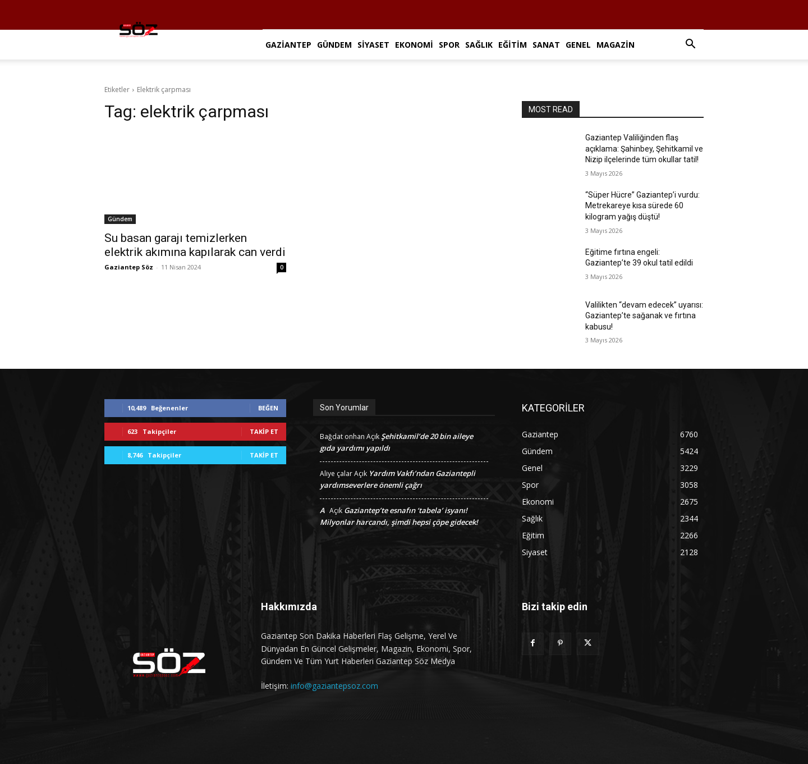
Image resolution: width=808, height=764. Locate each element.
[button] (690, 45)
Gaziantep (288, 44)
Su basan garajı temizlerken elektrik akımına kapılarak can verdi (195, 245)
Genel (578, 44)
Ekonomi (414, 44)
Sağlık (479, 44)
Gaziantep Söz (128, 267)
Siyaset (373, 44)
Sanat (546, 44)
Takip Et (264, 431)
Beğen (268, 408)
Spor (449, 44)
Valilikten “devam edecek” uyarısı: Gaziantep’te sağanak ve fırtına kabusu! (644, 315)
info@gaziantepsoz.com (334, 685)
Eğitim (512, 44)
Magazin (615, 44)
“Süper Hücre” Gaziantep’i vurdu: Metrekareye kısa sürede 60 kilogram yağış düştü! (642, 205)
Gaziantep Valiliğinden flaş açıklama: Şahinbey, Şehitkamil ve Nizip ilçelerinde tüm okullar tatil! (644, 148)
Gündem (334, 44)
